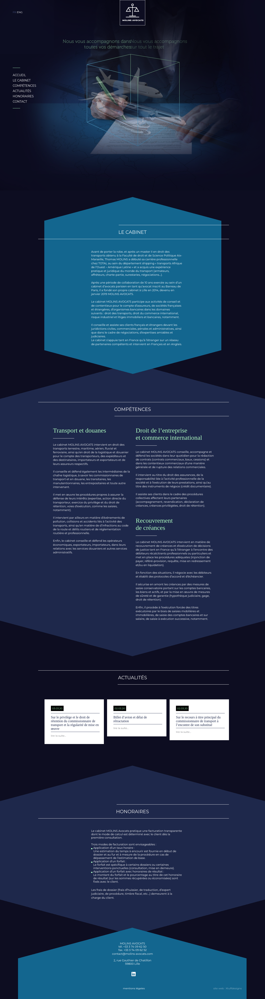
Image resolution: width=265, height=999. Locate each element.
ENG (19, 12)
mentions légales (134, 988)
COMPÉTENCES (24, 86)
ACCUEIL (19, 75)
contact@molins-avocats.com (132, 953)
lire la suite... (58, 735)
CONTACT (20, 101)
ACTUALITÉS (22, 91)
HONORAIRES (23, 96)
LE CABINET (22, 80)
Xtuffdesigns (234, 988)
